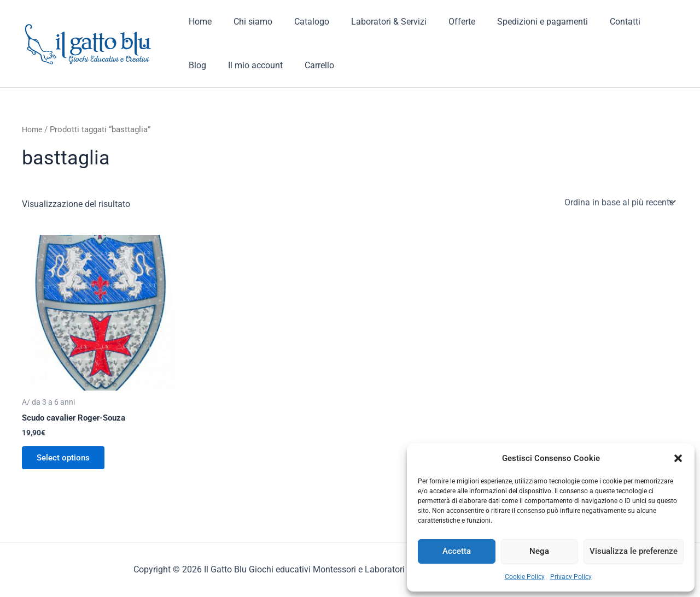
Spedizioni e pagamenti (518, 21)
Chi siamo (246, 21)
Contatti (596, 21)
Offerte (442, 21)
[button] (678, 458)
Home (197, 21)
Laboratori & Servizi (373, 21)
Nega (539, 551)
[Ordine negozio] (619, 202)
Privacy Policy (571, 577)
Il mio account (213, 65)
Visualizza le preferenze (634, 551)
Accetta (456, 551)
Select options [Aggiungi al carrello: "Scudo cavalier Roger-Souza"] (66, 459)
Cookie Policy (525, 577)
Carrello (273, 65)
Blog (638, 21)
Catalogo (300, 21)
